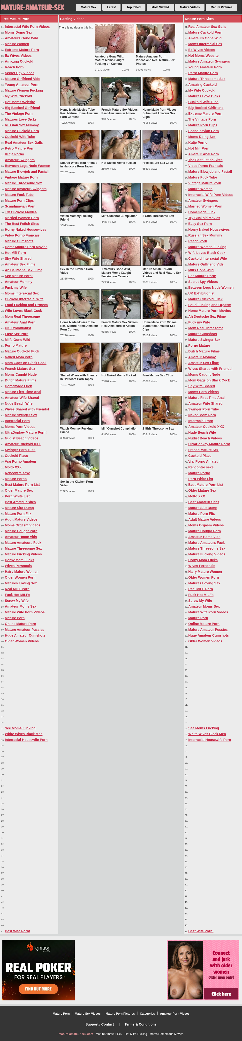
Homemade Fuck (18, 386)
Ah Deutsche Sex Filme (23, 270)
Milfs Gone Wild (17, 340)
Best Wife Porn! (17, 931)
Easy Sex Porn (16, 334)
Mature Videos (190, 7)
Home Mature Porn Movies (26, 247)
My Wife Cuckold (18, 96)
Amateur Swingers (20, 160)
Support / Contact (99, 1024)
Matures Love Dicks (21, 119)
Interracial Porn (17, 421)
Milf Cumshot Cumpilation (119, 216)
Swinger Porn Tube (20, 450)
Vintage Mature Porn (21, 177)
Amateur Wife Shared (22, 398)
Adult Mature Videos (21, 519)
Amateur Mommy (18, 282)
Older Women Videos (22, 641)
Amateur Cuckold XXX (23, 444)
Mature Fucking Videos (23, 554)
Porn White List (17, 496)
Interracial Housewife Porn (26, 740)
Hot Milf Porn (15, 253)
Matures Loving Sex (21, 583)
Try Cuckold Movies (21, 212)
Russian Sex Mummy (22, 125)
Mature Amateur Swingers (25, 189)
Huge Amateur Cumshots (25, 635)
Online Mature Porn (20, 624)
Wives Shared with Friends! (27, 409)
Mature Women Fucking (24, 90)
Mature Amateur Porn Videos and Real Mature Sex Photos (155, 60)
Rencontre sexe (17, 473)
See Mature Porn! (19, 276)
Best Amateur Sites (20, 502)
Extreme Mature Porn (22, 50)
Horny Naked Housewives (25, 229)
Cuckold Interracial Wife (24, 299)
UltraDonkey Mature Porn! (26, 432)
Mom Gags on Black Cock (25, 363)
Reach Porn (14, 67)
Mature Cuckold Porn (22, 131)
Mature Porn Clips (19, 200)
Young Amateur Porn (21, 84)
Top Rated (134, 7)
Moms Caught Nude (21, 374)
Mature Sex (88, 7)
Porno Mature (16, 345)
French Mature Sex (20, 369)
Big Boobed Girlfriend (22, 108)
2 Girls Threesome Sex (158, 216)
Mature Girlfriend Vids (22, 79)
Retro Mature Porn (19, 148)
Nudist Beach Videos (21, 438)
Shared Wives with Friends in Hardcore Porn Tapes (78, 164)
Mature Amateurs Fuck (23, 543)
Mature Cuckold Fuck (22, 351)
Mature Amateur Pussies (24, 630)
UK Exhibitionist (18, 328)
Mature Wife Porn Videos (25, 612)
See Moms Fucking (20, 728)
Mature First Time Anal (23, 392)
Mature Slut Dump (19, 508)
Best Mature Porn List (22, 485)
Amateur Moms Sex (20, 606)
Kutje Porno (14, 154)
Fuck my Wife (16, 287)
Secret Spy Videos (19, 73)
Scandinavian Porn (20, 206)
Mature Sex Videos (88, 1013)
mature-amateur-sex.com (76, 1034)
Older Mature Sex (19, 490)
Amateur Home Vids (21, 537)
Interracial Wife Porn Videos (27, 27)
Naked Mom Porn (18, 357)
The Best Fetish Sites (22, 224)
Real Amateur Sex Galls (24, 142)
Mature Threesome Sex (23, 183)
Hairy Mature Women (21, 572)
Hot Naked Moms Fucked (118, 163)
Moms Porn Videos (20, 427)
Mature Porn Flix (18, 514)
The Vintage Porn (19, 113)
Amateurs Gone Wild (21, 38)
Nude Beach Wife (18, 403)
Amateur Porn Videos (174, 1013)
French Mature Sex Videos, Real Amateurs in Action (119, 111)
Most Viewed (160, 7)
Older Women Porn (20, 577)
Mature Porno (16, 479)
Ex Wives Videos (18, 55)
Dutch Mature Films (20, 380)
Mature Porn (15, 618)
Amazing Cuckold (19, 61)
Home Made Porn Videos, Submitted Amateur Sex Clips (160, 113)
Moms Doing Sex (18, 32)
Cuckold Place (16, 456)
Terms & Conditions (141, 1024)
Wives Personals (18, 566)
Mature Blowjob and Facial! (27, 171)
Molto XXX (13, 467)
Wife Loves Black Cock (23, 311)
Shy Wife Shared (18, 258)
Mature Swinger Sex (21, 415)
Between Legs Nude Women (27, 166)
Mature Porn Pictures (120, 1013)
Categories (147, 1013)
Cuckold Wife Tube (20, 137)
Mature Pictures (221, 7)
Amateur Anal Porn (20, 322)
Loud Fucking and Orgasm (26, 305)
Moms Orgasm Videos (22, 525)
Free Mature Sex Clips (158, 163)
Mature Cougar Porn (21, 531)
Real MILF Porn (17, 589)
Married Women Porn (22, 218)
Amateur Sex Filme (20, 264)
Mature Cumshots (19, 241)
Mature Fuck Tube (19, 195)
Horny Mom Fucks (19, 560)
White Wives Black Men (23, 734)
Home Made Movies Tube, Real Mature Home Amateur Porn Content (79, 113)
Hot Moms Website (20, 102)
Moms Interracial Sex (22, 293)
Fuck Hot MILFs (17, 595)
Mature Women (17, 44)
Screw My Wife (17, 601)
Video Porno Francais (22, 235)
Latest (111, 7)
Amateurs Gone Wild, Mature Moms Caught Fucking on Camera (109, 60)
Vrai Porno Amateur (20, 461)
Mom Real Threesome (22, 316)
